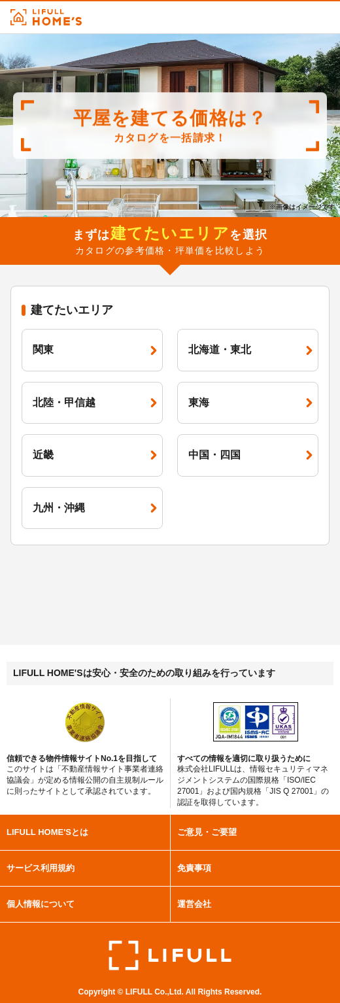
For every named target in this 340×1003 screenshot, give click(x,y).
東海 (250, 402)
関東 (95, 349)
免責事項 (194, 868)
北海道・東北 (250, 349)
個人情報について (41, 904)
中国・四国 (250, 454)
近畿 (95, 454)
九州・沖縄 (95, 507)
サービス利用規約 (41, 868)
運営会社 (194, 904)
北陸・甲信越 (95, 402)
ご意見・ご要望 (207, 832)
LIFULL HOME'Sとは (47, 832)
